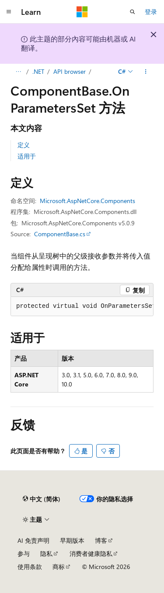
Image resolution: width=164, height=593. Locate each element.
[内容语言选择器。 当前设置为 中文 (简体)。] (41, 499)
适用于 (26, 156)
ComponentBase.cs (59, 234)
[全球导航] (8, 12)
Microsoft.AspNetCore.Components (87, 201)
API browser (69, 71)
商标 (58, 566)
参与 (23, 553)
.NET (38, 71)
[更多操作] (146, 72)
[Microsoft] (82, 11)
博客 (101, 540)
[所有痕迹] (18, 72)
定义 (23, 145)
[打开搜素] (132, 12)
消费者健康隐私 (91, 553)
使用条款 (29, 566)
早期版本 (72, 540)
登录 (151, 11)
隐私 (46, 553)
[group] (82, 306)
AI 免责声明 (33, 540)
